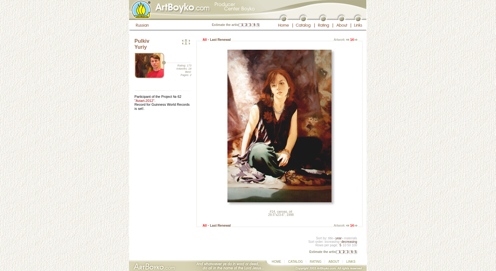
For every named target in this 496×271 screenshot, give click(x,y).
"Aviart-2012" (144, 101)
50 (349, 245)
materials (350, 238)
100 (354, 245)
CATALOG (295, 261)
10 (344, 245)
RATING (315, 261)
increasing (332, 241)
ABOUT (333, 261)
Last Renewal (220, 39)
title (330, 238)
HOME (276, 261)
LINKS (351, 261)
